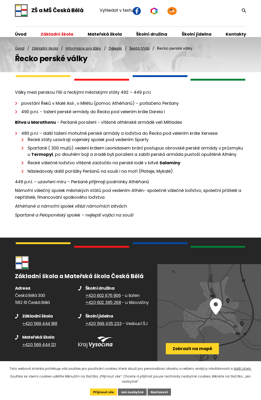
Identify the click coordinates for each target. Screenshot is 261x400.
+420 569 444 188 (39, 328)
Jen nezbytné (132, 391)
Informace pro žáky (83, 53)
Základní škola (45, 53)
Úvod (19, 53)
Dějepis (115, 53)
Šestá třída (139, 53)
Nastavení (161, 391)
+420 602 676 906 (103, 300)
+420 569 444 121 (39, 349)
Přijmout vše (101, 391)
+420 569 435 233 (103, 328)
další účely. (243, 368)
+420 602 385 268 (103, 307)
